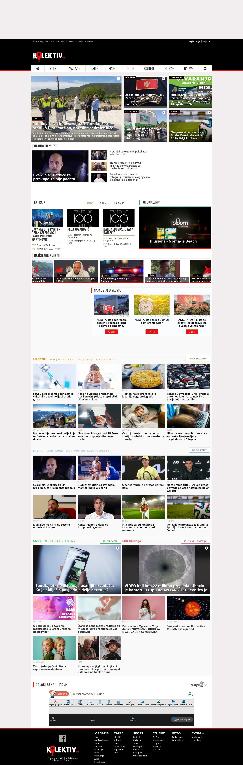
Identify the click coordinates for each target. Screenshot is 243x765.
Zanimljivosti (119, 746)
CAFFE (94, 68)
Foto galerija (177, 740)
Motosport (79, 450)
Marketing (70, 41)
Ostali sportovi (140, 755)
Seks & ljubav (100, 761)
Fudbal (49, 450)
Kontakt (90, 41)
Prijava (206, 41)
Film (116, 752)
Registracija (194, 41)
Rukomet (91, 450)
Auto (96, 758)
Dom (111, 359)
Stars (52, 359)
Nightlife (49, 541)
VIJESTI (54, 68)
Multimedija (197, 737)
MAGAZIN (74, 68)
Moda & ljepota (101, 740)
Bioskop (71, 541)
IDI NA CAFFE (110, 541)
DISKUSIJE (107, 290)
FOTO (130, 68)
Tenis (69, 450)
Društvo (156, 737)
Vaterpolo (104, 450)
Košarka (59, 450)
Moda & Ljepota (66, 359)
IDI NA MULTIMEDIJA (195, 541)
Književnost (119, 749)
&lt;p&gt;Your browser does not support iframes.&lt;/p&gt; (121, 707)
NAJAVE (188, 68)
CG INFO (149, 68)
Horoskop (196, 740)
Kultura (60, 541)
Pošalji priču (43, 41)
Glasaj (111, 331)
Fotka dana (177, 737)
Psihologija (101, 359)
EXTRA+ (169, 68)
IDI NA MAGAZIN (198, 358)
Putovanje (99, 755)
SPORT (113, 68)
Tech (79, 359)
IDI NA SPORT (199, 449)
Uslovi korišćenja (57, 41)
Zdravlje (89, 359)
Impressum (81, 41)
